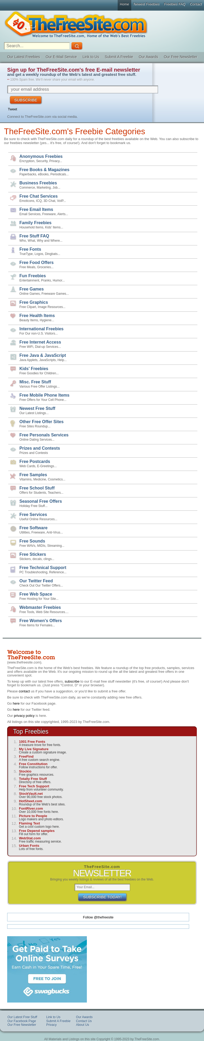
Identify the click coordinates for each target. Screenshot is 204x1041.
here (16, 703)
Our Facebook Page (21, 1021)
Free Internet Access (40, 342)
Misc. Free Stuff (35, 382)
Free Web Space (35, 594)
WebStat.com (30, 838)
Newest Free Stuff (37, 408)
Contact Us (84, 1021)
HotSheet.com (30, 801)
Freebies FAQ (174, 4)
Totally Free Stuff (33, 779)
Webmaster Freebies (40, 607)
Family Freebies (35, 222)
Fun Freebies (32, 276)
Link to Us (91, 57)
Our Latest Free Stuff (22, 1017)
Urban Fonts (29, 846)
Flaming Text (29, 823)
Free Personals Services (44, 435)
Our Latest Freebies (23, 57)
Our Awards (148, 57)
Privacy (51, 1025)
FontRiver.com (31, 808)
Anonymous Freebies (41, 156)
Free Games (31, 289)
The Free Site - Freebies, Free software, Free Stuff (102, 24)
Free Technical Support (42, 567)
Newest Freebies (147, 4)
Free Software (33, 528)
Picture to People (33, 816)
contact (24, 691)
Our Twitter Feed (36, 581)
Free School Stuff (36, 488)
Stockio (25, 771)
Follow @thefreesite (98, 917)
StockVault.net (31, 794)
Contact (196, 4)
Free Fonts (30, 249)
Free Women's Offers (40, 620)
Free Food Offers (36, 262)
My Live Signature (33, 749)
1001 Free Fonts (32, 742)
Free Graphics (33, 302)
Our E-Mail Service (61, 57)
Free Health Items (37, 315)
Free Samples (33, 474)
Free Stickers (32, 554)
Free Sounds (32, 541)
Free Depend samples (36, 831)
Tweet (12, 109)
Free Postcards (34, 461)
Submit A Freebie (119, 57)
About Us (82, 1025)
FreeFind (26, 756)
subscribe (72, 681)
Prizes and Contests (39, 448)
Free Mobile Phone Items (44, 395)
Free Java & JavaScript (42, 355)
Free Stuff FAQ (34, 236)
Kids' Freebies (33, 368)
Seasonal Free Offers (40, 501)
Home (124, 4)
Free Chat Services (38, 196)
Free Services (33, 514)
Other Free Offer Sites (41, 421)
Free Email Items (36, 209)
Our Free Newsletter (180, 57)
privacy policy (24, 716)
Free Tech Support (34, 786)
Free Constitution (33, 764)
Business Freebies (38, 183)
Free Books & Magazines (44, 169)
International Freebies (41, 329)
